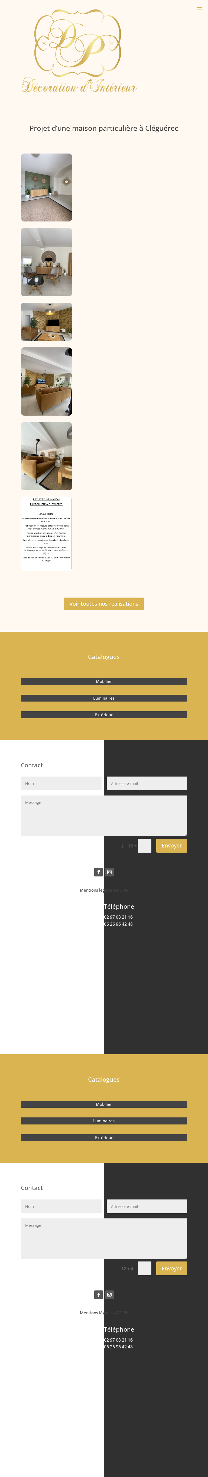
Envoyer (172, 845)
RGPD (122, 890)
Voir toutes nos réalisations (103, 603)
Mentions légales (96, 890)
